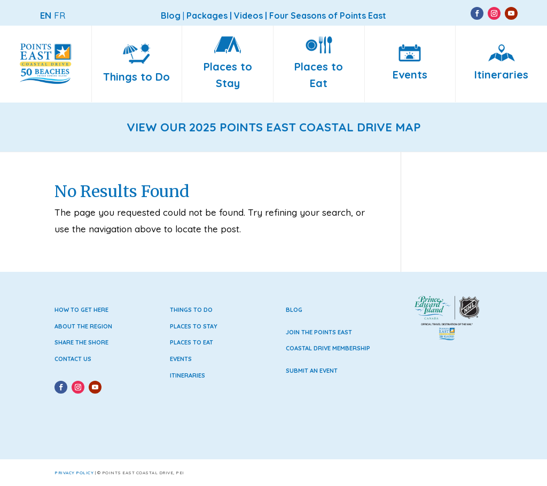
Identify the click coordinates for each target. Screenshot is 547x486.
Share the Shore (81, 342)
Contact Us (72, 359)
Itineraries (187, 375)
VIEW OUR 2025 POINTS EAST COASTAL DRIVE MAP (274, 127)
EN (45, 15)
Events (181, 359)
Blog (294, 309)
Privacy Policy (73, 472)
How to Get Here (81, 309)
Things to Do (191, 309)
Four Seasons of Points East (327, 15)
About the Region (83, 326)
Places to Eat (191, 342)
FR (59, 15)
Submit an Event (312, 370)
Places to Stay (193, 326)
